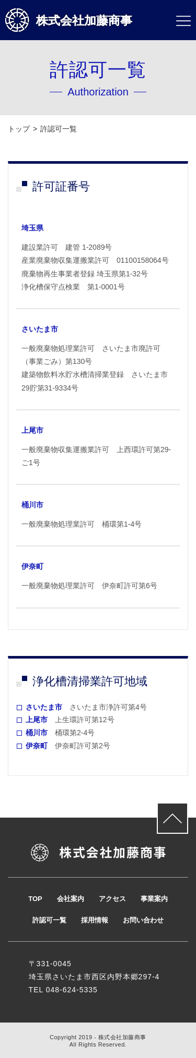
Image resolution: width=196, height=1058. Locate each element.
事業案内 (154, 899)
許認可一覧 (49, 920)
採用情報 (94, 920)
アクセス (112, 899)
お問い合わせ (143, 920)
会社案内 (70, 899)
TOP (35, 899)
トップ (19, 129)
